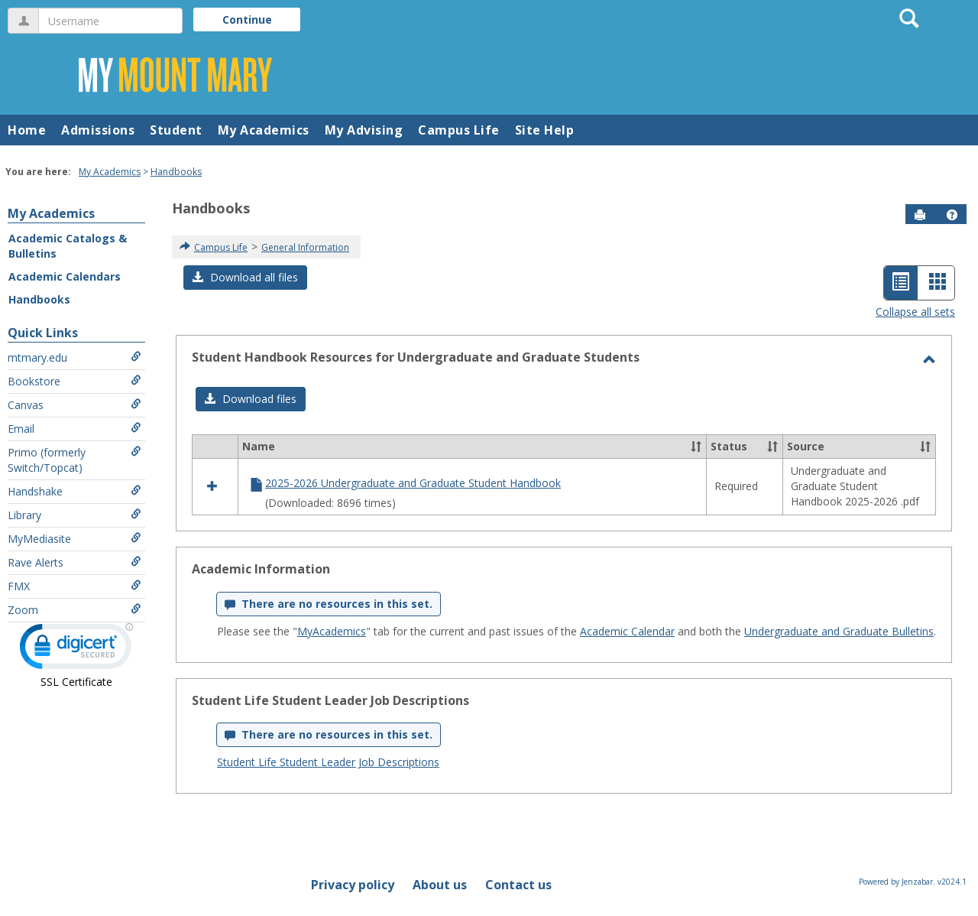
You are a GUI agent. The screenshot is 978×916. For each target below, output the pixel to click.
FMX (74, 586)
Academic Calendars (64, 276)
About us (440, 884)
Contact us (518, 884)
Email (74, 428)
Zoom (74, 610)
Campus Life (459, 130)
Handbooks (176, 171)
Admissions (97, 130)
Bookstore (74, 381)
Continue (247, 19)
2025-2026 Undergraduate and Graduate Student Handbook (413, 483)
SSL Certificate (76, 681)
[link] (76, 649)
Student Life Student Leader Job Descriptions (328, 762)
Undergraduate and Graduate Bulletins (839, 631)
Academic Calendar (627, 631)
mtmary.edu (74, 357)
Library (74, 515)
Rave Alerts (74, 562)
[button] (952, 215)
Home (27, 130)
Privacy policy (352, 884)
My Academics (263, 130)
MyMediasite (74, 538)
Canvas (74, 405)
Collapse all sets (915, 311)
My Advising (364, 130)
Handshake (74, 491)
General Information (305, 247)
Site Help (545, 130)
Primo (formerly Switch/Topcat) (74, 460)
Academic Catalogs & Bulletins (67, 246)
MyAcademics (331, 631)
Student (176, 130)
